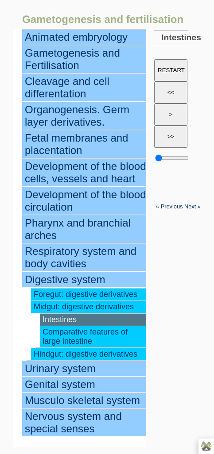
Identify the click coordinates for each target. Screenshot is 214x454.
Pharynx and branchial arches (78, 229)
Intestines (60, 319)
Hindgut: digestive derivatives (85, 354)
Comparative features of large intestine (85, 336)
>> (171, 136)
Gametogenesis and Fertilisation (72, 59)
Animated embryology (76, 37)
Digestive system (65, 279)
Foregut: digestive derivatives (85, 294)
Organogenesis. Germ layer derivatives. (77, 116)
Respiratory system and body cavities (80, 257)
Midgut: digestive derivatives (84, 306)
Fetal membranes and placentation (76, 144)
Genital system (60, 384)
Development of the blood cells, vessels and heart (85, 172)
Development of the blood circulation (85, 201)
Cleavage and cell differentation (67, 87)
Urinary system (60, 368)
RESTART (171, 70)
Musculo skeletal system (82, 400)
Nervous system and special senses (73, 422)
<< (171, 92)
